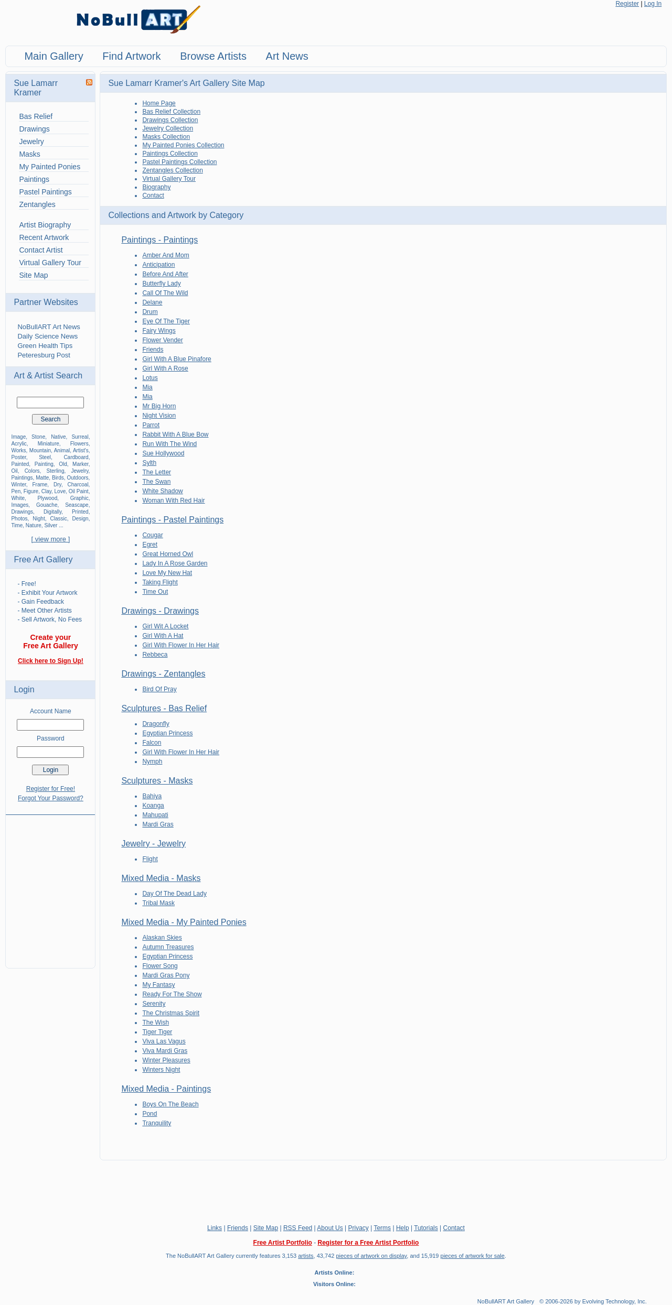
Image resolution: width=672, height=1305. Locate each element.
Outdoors (77, 478)
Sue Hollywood (163, 453)
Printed (80, 512)
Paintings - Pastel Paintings (172, 519)
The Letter (156, 472)
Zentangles (37, 204)
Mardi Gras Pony (165, 975)
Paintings (34, 179)
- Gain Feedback (40, 601)
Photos (19, 518)
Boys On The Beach (170, 1104)
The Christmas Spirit (170, 1013)
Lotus (149, 378)
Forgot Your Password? (50, 798)
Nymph (152, 761)
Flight (149, 859)
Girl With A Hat (162, 635)
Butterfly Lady (161, 283)
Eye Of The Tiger (166, 321)
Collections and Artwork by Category (175, 215)
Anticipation (158, 264)
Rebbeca (154, 654)
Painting (44, 464)
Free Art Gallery (43, 559)
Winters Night (161, 1069)
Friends (152, 349)
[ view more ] (50, 539)
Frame (39, 484)
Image (18, 437)
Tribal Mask (158, 903)
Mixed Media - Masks (160, 878)
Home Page (158, 103)
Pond (149, 1113)
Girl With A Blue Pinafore (176, 359)
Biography (156, 187)
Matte (42, 478)
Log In (653, 3)
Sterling (56, 471)
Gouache (47, 505)
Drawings (34, 129)
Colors (32, 471)
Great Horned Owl (167, 554)
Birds (58, 478)
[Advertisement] (50, 885)
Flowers (79, 444)
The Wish (155, 1022)
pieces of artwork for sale (473, 1256)
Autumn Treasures (168, 947)
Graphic (79, 498)
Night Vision (159, 415)
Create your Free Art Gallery (50, 641)
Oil (14, 471)
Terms (382, 1228)
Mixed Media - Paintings (166, 1088)
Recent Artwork (44, 237)
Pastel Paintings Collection (179, 162)
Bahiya (152, 796)
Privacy (358, 1228)
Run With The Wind (169, 444)
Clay (46, 491)
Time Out (155, 591)
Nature (33, 525)
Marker (80, 464)
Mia (147, 387)
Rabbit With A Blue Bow (175, 434)
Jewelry (31, 141)
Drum (149, 312)
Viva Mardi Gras (164, 1050)
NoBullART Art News (48, 327)
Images (19, 505)
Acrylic (18, 444)
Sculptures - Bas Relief (164, 708)
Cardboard (75, 457)
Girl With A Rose (165, 368)
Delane (152, 302)
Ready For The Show (171, 994)
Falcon (151, 742)
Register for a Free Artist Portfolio (368, 1242)
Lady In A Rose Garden (174, 563)
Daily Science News (47, 336)
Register (627, 3)
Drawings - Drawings (160, 610)
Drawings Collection (170, 120)
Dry (57, 484)
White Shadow (162, 491)
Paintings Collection (169, 153)
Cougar (152, 535)
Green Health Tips (44, 346)
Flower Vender (162, 340)
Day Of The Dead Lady (174, 893)
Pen (15, 491)
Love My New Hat (167, 573)
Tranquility (156, 1123)
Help (402, 1228)
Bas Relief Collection (171, 111)
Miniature (48, 444)
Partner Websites (46, 302)
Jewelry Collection (167, 128)
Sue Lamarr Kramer (36, 88)
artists (305, 1256)
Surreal (79, 437)
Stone (38, 437)
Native (58, 437)
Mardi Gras (157, 824)
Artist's (81, 450)
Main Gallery (53, 56)
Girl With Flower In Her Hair (180, 645)
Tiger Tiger (157, 1032)
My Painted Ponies (49, 166)
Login (24, 689)
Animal (62, 450)
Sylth (149, 462)
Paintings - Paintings (159, 239)
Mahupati (155, 815)
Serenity (153, 1003)
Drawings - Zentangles (163, 673)
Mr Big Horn (159, 406)
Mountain (40, 450)
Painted (20, 464)
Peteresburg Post (43, 355)
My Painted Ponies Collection (183, 145)
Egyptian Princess (167, 733)
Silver (50, 525)
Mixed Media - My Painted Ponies (183, 922)
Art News (287, 56)
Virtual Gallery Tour (50, 262)
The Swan (156, 481)
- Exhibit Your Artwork (47, 592)
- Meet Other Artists (44, 610)
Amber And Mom (165, 255)
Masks (29, 154)
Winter (18, 484)
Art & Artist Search (48, 375)
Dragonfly (155, 723)
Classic (58, 518)
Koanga (153, 805)
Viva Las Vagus (163, 1041)
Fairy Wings (158, 330)
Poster (18, 457)
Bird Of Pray (159, 689)
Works (18, 450)
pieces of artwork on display (371, 1256)
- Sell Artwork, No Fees (49, 619)
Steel (45, 457)
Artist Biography (45, 225)
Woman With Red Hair (173, 500)
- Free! (26, 584)
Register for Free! (50, 788)
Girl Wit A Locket (165, 626)
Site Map (33, 275)
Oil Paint (79, 491)
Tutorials (426, 1228)
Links (214, 1228)
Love (60, 491)
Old (63, 464)
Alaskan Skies (162, 937)
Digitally (52, 512)
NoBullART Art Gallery (505, 1301)
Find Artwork (131, 56)
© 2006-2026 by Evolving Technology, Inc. (593, 1301)
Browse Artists (213, 56)
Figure (31, 491)
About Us (330, 1228)
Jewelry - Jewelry (153, 843)
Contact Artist (40, 250)
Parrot (150, 425)
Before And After (165, 274)
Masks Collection (166, 136)
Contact (153, 195)
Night (39, 518)
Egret (149, 544)
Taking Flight (159, 582)
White (18, 498)
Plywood (47, 498)
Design (80, 518)
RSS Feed (297, 1228)
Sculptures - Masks (157, 780)
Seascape (76, 505)
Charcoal (78, 484)
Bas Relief (35, 116)
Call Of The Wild (165, 293)
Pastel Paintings (45, 192)
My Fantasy (158, 984)
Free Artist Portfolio (282, 1242)
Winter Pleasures (166, 1060)
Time (17, 525)
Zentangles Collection (172, 170)
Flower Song (159, 966)
